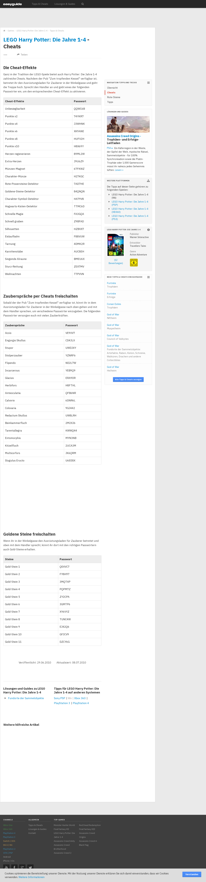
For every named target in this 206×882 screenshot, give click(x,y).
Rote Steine (113, 97)
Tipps (110, 101)
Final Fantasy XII (61, 829)
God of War (113, 316)
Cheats (111, 92)
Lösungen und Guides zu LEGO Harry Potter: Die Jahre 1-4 (24, 690)
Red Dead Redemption (90, 825)
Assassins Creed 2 (62, 853)
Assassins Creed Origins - (124, 139)
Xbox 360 (80, 698)
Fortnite (112, 285)
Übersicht (112, 87)
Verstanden (191, 874)
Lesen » (119, 169)
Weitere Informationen (31, 877)
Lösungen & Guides (64, 3)
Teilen (22, 54)
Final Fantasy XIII (87, 829)
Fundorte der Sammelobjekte (26, 698)
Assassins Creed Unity (64, 841)
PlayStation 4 (81, 703)
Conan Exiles (114, 306)
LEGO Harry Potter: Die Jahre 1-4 (44, 39)
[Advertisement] (77, 18)
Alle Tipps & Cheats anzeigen (128, 379)
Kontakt (32, 833)
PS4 (110, 148)
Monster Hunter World (64, 825)
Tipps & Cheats (40, 3)
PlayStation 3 (62, 703)
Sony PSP (59, 698)
